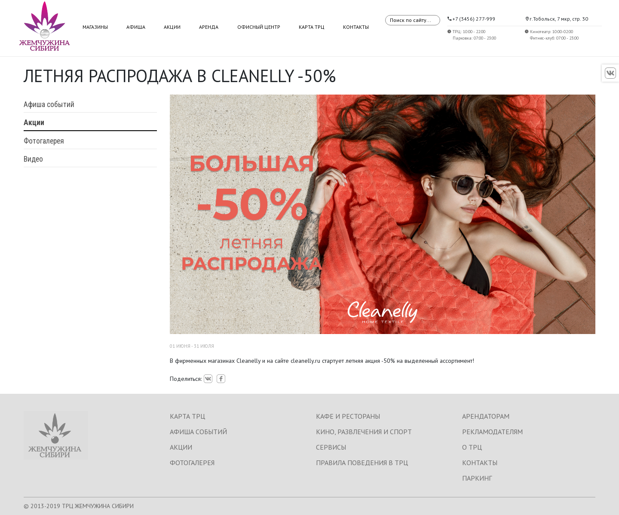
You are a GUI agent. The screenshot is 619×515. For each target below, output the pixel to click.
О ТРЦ (472, 447)
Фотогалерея (44, 141)
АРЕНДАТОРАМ (485, 416)
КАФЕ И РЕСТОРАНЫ (348, 416)
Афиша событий (49, 104)
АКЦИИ (181, 447)
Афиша (135, 27)
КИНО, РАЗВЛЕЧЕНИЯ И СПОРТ (364, 431)
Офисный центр (258, 27)
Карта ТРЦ (312, 27)
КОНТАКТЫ (479, 462)
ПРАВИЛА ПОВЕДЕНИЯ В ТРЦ (362, 462)
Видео (33, 159)
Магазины (95, 27)
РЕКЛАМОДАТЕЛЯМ (492, 431)
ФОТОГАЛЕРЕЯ (192, 462)
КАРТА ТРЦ (187, 416)
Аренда (208, 27)
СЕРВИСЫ (331, 447)
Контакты (356, 27)
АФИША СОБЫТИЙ (198, 431)
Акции (172, 27)
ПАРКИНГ (477, 478)
